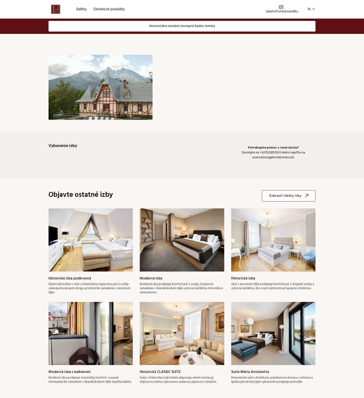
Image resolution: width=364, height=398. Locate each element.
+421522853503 (270, 152)
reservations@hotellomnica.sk (273, 157)
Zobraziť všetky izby (288, 196)
